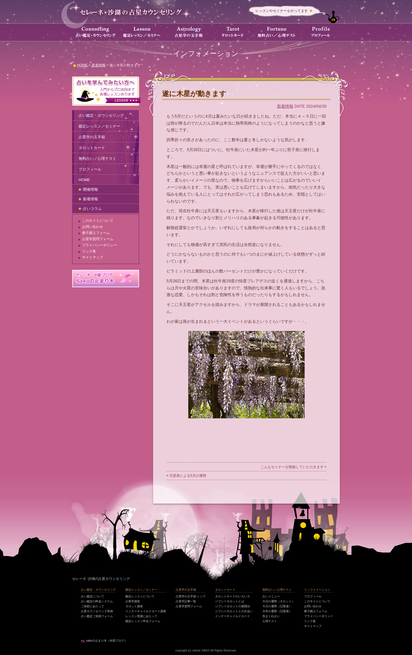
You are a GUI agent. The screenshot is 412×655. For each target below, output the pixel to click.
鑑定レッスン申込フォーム (142, 621)
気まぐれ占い (271, 616)
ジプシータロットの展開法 (232, 606)
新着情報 (285, 106)
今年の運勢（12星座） (277, 611)
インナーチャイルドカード (232, 616)
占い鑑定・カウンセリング (101, 115)
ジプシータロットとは (229, 601)
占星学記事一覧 (186, 601)
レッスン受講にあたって (141, 616)
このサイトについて (97, 221)
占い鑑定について (92, 596)
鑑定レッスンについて (139, 596)
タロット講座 (134, 606)
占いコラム (92, 208)
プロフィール (90, 169)
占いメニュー (271, 596)
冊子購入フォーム (96, 233)
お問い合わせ (92, 227)
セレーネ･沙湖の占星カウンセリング (101, 579)
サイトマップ (92, 257)
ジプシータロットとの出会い (234, 611)
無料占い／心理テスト (97, 158)
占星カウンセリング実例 (97, 611)
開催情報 (90, 189)
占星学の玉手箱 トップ (191, 596)
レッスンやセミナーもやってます (281, 11)
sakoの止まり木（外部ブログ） (106, 640)
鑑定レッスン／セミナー (99, 126)
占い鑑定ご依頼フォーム (97, 616)
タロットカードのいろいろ (232, 596)
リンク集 (89, 251)
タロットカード (92, 148)
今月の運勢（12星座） (277, 606)
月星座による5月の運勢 (187, 475)
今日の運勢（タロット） (278, 601)
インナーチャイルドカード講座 (145, 611)
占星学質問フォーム (97, 239)
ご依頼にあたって (92, 606)
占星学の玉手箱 (92, 137)
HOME (84, 180)
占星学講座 (132, 601)
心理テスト (269, 621)
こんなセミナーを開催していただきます (292, 467)
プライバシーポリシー (99, 245)
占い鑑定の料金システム (97, 601)
